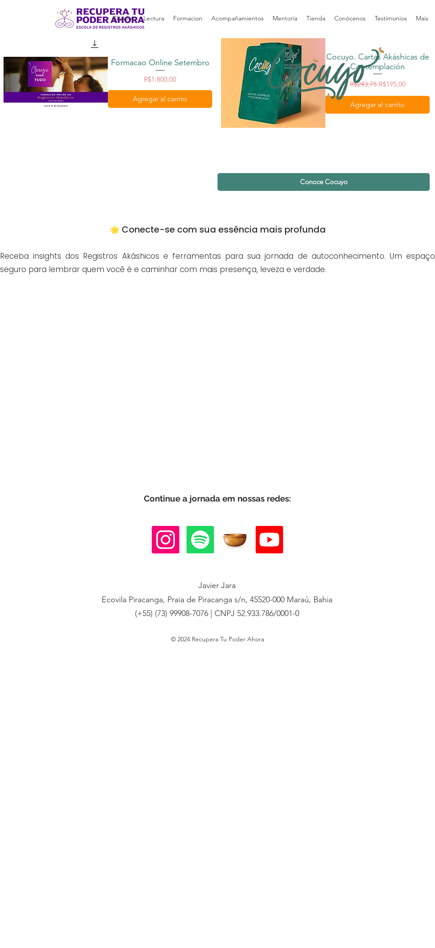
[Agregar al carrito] (160, 99)
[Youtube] (269, 539)
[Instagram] (165, 539)
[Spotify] (200, 539)
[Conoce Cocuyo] (324, 182)
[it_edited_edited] (235, 539)
